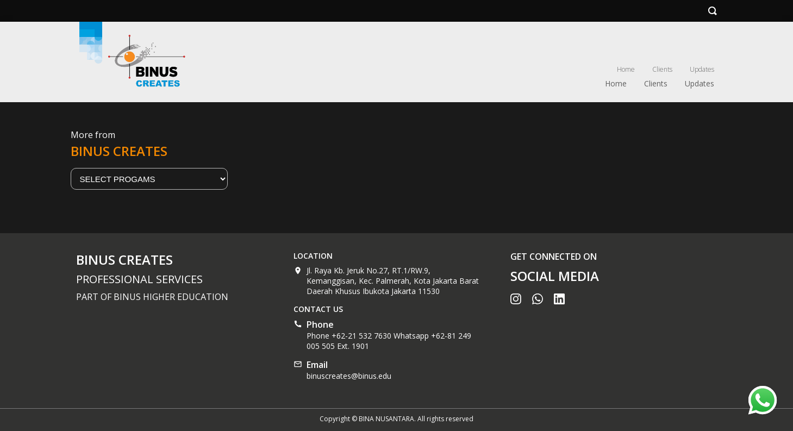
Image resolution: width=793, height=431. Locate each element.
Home (626, 69)
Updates (702, 69)
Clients (662, 69)
